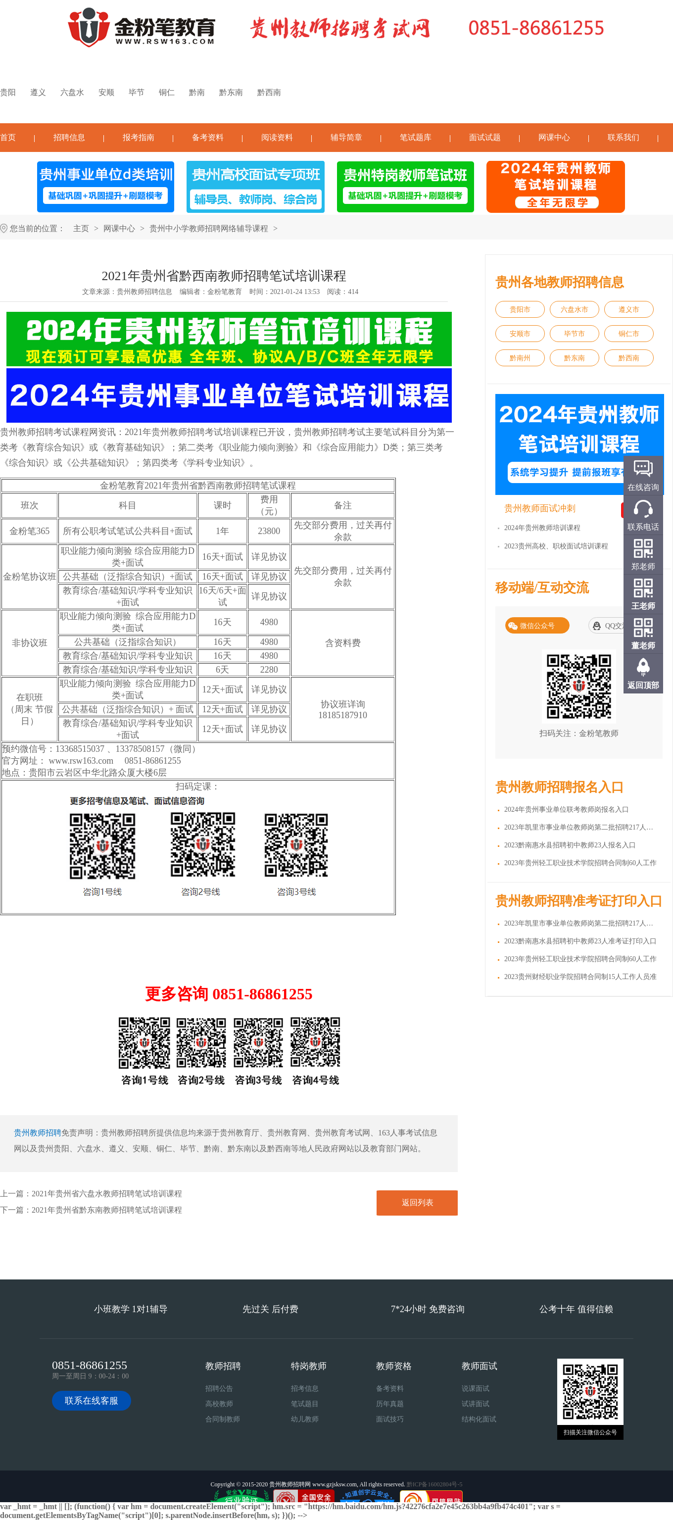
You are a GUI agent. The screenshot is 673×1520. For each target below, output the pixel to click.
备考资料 (208, 137)
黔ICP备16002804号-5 (435, 1484)
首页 (8, 137)
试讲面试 (475, 1404)
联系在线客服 (91, 1401)
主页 (81, 228)
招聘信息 (69, 137)
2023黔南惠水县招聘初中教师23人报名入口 (570, 845)
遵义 (38, 92)
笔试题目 (305, 1404)
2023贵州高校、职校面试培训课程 (556, 546)
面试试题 (485, 137)
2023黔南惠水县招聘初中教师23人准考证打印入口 (580, 941)
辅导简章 (346, 137)
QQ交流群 (620, 626)
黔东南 (231, 92)
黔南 (197, 92)
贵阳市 (520, 309)
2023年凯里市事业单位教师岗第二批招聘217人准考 (582, 923)
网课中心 (554, 137)
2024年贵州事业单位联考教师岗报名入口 (566, 809)
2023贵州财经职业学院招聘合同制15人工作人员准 (580, 977)
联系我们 (623, 137)
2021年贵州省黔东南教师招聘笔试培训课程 (107, 1210)
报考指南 (138, 137)
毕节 (136, 92)
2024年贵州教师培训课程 (542, 528)
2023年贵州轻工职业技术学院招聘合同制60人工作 (580, 863)
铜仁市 (629, 334)
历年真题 (390, 1404)
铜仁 (167, 92)
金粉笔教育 (224, 291)
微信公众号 (537, 626)
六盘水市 (574, 309)
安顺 (106, 92)
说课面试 (475, 1388)
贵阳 (8, 92)
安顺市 (520, 334)
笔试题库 (416, 137)
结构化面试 (479, 1419)
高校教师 (219, 1404)
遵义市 (629, 309)
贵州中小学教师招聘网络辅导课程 (208, 228)
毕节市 (574, 334)
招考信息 (305, 1388)
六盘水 (72, 92)
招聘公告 (219, 1388)
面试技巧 (390, 1419)
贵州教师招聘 (37, 1132)
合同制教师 (222, 1419)
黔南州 (520, 358)
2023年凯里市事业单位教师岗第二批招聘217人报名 (582, 827)
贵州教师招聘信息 (144, 291)
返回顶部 (643, 685)
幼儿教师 (305, 1419)
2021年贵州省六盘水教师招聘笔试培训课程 (107, 1193)
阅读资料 (277, 137)
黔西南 (269, 92)
